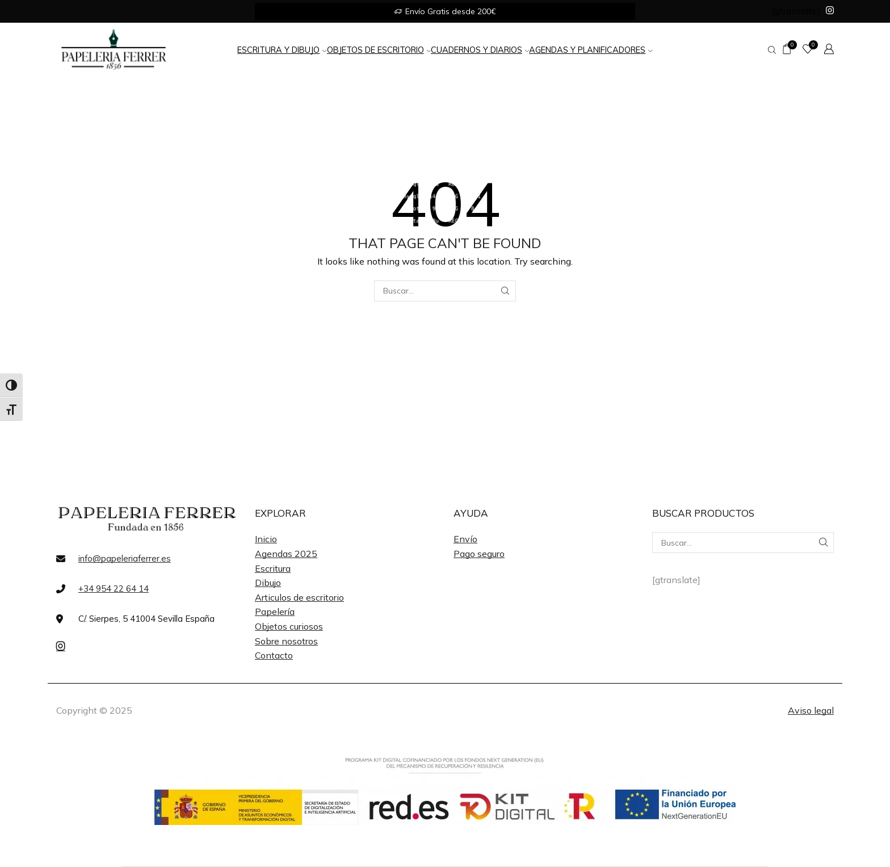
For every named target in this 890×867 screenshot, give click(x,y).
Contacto (274, 655)
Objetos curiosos (289, 626)
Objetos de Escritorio (379, 49)
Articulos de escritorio (299, 597)
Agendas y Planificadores (590, 49)
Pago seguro (479, 553)
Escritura (273, 568)
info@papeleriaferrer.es (124, 558)
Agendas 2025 (286, 553)
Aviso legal (811, 710)
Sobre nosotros (286, 641)
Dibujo (268, 582)
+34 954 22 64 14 (113, 588)
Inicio (266, 539)
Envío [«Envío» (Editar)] (465, 539)
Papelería (275, 611)
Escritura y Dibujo (281, 49)
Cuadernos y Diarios (480, 49)
